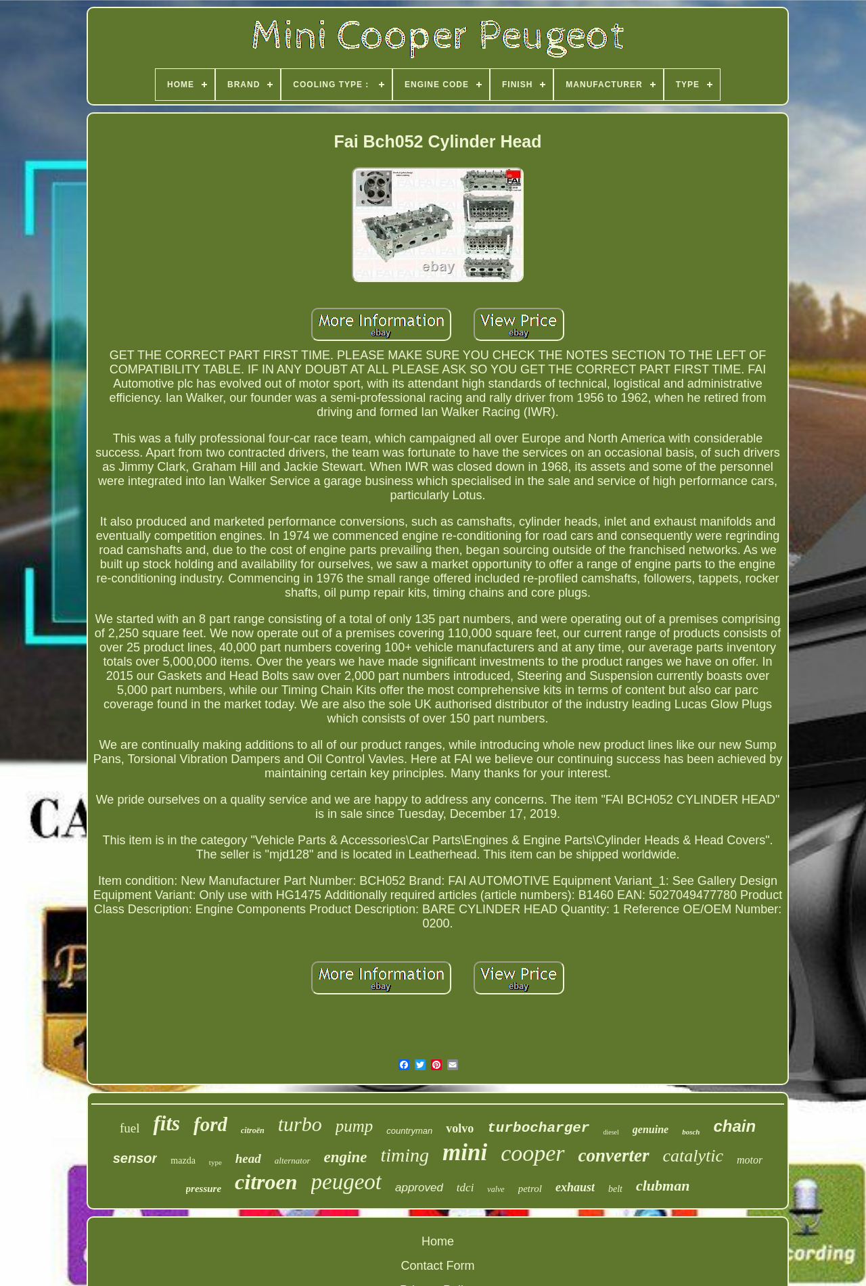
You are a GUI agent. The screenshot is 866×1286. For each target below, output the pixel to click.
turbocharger (538, 1128)
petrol (530, 1188)
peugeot (346, 1182)
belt (615, 1189)
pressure (204, 1188)
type (215, 1162)
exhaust (575, 1187)
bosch (691, 1132)
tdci (465, 1187)
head (248, 1158)
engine (345, 1157)
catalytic (693, 1156)
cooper (532, 1153)
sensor (135, 1158)
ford (210, 1124)
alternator (293, 1160)
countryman (409, 1131)
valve (495, 1189)
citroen (266, 1182)
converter (614, 1155)
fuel (130, 1128)
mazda (183, 1160)
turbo (300, 1124)
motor (749, 1160)
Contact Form (437, 1265)
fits (166, 1123)
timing (404, 1155)
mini (464, 1152)
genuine (650, 1129)
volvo (460, 1128)
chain (734, 1126)
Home (437, 1241)
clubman (662, 1185)
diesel (610, 1132)
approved (419, 1187)
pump (354, 1126)
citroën (253, 1130)
